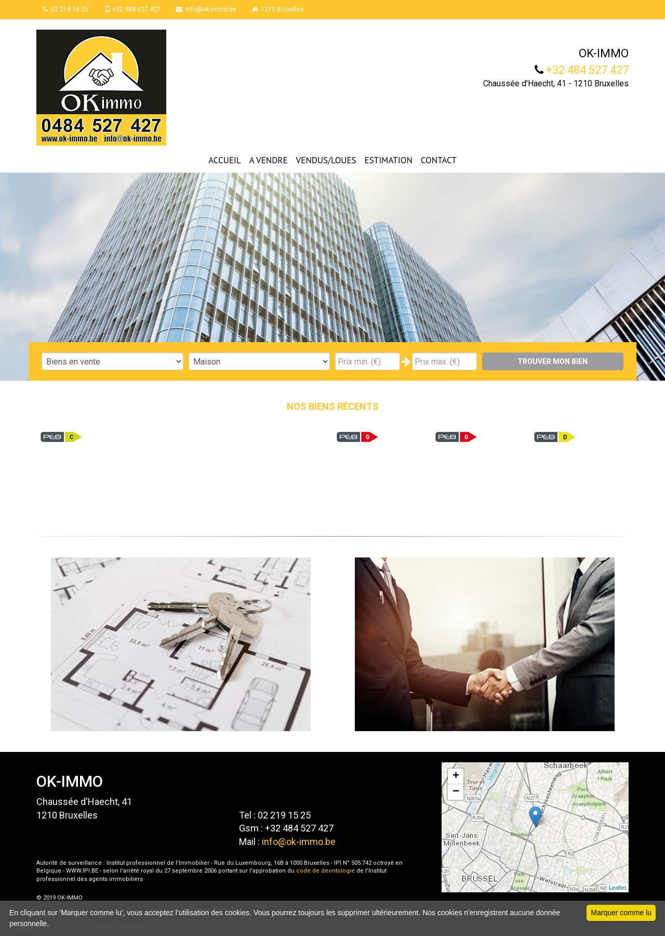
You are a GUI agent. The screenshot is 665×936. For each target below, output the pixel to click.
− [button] (456, 792)
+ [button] (456, 776)
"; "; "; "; (259, 361)
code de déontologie (325, 870)
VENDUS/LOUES (326, 160)
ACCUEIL (224, 160)
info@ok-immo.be (208, 9)
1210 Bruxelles (281, 9)
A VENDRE (268, 160)
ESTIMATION (389, 160)
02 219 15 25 (66, 9)
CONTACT (439, 160)
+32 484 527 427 (134, 9)
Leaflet (617, 888)
